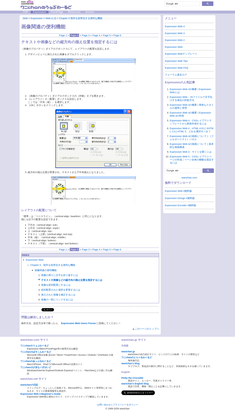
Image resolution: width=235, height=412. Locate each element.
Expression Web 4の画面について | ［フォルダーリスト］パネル (192, 138)
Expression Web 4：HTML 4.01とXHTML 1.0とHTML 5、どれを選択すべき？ (191, 130)
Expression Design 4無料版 (180, 198)
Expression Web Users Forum (78, 323)
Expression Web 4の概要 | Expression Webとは (190, 91)
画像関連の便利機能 (46, 270)
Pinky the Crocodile (132, 378)
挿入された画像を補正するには (58, 294)
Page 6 (117, 35)
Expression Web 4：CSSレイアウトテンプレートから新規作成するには (191, 122)
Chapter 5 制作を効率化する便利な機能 (52, 265)
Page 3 (86, 35)
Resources (74, 12)
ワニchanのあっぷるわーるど (35, 361)
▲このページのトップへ (145, 328)
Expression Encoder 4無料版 (180, 205)
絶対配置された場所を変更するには (60, 289)
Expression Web (35, 259)
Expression (39, 12)
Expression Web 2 (175, 40)
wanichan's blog (130, 363)
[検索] (181, 3)
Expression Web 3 (175, 33)
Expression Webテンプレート (181, 53)
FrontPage (57, 12)
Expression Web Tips (176, 61)
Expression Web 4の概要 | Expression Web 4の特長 (190, 114)
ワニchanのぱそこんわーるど (35, 352)
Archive (89, 12)
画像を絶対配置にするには (55, 284)
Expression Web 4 (175, 26)
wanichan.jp (128, 351)
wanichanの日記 (29, 384)
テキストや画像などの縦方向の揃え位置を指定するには (71, 280)
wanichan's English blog (135, 383)
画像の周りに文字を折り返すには (59, 275)
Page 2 (74, 35)
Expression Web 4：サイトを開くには (191, 151)
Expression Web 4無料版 (178, 191)
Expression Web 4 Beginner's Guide (40, 394)
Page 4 (96, 35)
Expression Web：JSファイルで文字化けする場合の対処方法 (191, 98)
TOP (25, 12)
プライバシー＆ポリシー (125, 404)
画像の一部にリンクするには (57, 299)
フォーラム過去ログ (176, 74)
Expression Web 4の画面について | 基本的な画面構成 (192, 145)
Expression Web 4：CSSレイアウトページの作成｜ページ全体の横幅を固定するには (192, 159)
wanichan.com (189, 177)
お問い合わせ (104, 404)
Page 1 (63, 35)
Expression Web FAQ (176, 67)
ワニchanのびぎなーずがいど (35, 367)
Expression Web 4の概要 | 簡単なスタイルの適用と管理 (192, 106)
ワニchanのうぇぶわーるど (34, 345)
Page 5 (107, 35)
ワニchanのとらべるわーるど (136, 357)
